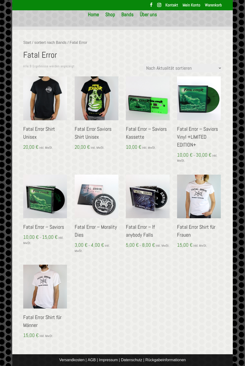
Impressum (108, 360)
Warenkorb (213, 5)
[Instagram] (159, 6)
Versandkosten (72, 360)
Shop (110, 22)
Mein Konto (191, 5)
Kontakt (171, 5)
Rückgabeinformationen (165, 360)
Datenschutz (131, 360)
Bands (127, 22)
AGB (92, 360)
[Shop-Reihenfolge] (182, 68)
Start (27, 42)
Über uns (148, 22)
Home (93, 22)
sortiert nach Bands (50, 42)
